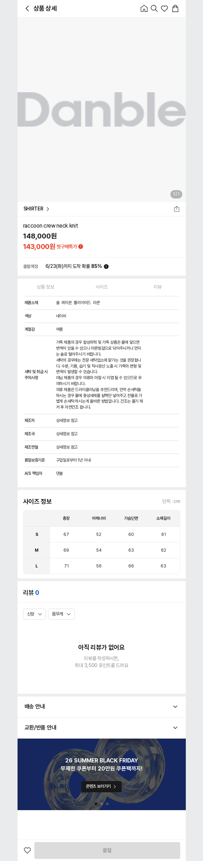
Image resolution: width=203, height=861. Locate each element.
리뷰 (158, 287)
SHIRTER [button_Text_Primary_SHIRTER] (36, 209)
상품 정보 (45, 287)
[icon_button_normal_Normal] (27, 8)
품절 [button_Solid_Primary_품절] (107, 850)
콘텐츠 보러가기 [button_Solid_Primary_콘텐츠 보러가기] (101, 786)
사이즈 (101, 287)
